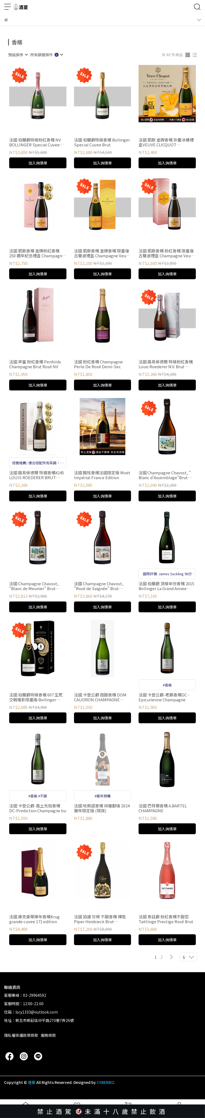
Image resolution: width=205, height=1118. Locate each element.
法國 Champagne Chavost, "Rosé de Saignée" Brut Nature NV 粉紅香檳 (98, 586)
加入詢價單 (37, 163)
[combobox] (18, 55)
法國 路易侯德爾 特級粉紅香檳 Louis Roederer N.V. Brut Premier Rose (166, 364)
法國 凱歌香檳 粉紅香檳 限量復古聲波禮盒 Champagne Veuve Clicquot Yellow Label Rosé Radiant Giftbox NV (167, 253)
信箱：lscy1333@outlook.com (31, 1012)
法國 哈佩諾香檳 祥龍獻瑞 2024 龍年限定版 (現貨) (102, 808)
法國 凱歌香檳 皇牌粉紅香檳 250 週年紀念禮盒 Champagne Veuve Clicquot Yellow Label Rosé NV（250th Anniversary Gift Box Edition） (37, 253)
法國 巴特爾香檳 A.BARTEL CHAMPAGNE (163, 808)
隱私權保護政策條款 (21, 1035)
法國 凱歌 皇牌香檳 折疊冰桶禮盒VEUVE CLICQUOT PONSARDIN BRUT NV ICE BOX (166, 142)
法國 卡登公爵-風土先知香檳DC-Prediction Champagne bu (37, 808)
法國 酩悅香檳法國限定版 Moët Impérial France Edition (102, 475)
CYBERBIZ (105, 1082)
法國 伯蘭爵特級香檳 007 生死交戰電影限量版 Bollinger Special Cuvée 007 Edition (36, 697)
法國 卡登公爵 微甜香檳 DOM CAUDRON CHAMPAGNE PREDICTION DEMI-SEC (100, 697)
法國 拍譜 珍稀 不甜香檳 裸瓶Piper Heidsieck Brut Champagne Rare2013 (100, 919)
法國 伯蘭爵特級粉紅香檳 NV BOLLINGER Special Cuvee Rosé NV (35, 142)
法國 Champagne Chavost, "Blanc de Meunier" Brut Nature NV (34, 586)
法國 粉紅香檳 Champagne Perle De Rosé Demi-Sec (98, 364)
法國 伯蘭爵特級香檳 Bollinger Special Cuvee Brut (102, 142)
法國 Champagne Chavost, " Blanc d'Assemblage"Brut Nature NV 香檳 (165, 475)
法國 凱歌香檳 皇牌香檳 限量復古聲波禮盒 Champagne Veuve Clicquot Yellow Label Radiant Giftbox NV (102, 253)
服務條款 (48, 1035)
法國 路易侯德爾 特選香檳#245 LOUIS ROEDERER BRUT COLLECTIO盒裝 (36, 475)
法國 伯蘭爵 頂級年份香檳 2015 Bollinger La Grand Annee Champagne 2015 (166, 586)
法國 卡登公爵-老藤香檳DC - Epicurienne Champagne (164, 697)
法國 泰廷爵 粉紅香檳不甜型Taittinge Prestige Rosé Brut (166, 919)
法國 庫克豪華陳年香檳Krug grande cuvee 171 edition (34, 919)
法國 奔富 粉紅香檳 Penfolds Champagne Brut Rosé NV (35, 364)
